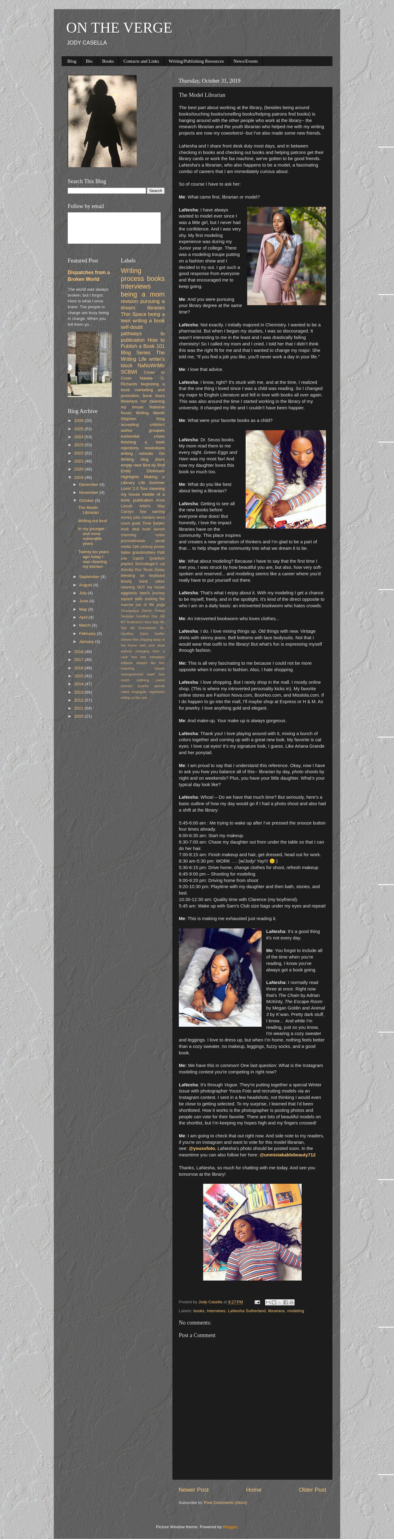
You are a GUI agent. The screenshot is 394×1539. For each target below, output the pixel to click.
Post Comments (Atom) (225, 1502)
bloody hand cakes (143, 581)
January (87, 641)
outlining (143, 680)
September (90, 576)
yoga (161, 605)
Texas (148, 570)
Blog (71, 61)
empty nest (131, 465)
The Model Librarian (88, 510)
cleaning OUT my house (143, 587)
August (86, 585)
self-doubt (132, 327)
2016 (79, 668)
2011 (79, 708)
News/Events (246, 61)
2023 (79, 445)
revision (129, 301)
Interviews (216, 1311)
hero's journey (152, 593)
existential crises (143, 436)
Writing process (132, 274)
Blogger (230, 1527)
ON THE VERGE (119, 27)
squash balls (132, 599)
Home (253, 1489)
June (84, 601)
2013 (79, 692)
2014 (79, 684)
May (83, 609)
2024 (79, 437)
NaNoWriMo (151, 365)
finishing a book (143, 442)
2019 (79, 477)
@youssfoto (202, 1148)
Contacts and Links (141, 61)
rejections (130, 448)
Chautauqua (130, 610)
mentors (148, 517)
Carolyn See (134, 512)
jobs (136, 517)
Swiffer (160, 634)
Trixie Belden (153, 523)
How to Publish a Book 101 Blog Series (143, 346)
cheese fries (130, 639)
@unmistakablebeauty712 (287, 1154)
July (83, 593)
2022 (79, 453)
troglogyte (139, 692)
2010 (79, 716)
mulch (125, 680)
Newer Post (194, 1489)
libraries (156, 307)
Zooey (159, 570)
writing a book (149, 320)
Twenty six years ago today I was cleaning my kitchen (93, 559)
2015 (79, 676)
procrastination (133, 541)
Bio (89, 61)
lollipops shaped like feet (143, 663)
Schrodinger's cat (150, 564)
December (89, 484)
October (87, 500)
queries (143, 686)
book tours (154, 395)
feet (134, 657)
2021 (79, 461)
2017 (79, 659)
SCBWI (129, 372)
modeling (295, 1311)
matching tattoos (143, 668)
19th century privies (148, 547)
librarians (276, 1311)
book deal (130, 529)
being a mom (143, 294)
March (85, 625)
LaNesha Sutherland (247, 1311)
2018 (79, 651)
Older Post (312, 1489)
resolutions (155, 448)
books (198, 1311)
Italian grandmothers (138, 552)
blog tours (153, 459)
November (89, 492)
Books (108, 61)
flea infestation (153, 657)
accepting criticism (143, 424)
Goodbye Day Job (150, 616)
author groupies (143, 430)
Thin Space (134, 314)
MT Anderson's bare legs (140, 622)
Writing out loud (92, 520)
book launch (154, 529)
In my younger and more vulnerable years (91, 536)
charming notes (143, 535)
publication (143, 500)
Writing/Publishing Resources (196, 61)
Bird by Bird (154, 465)
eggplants (129, 593)
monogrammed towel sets (143, 674)
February (88, 633)
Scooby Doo (131, 570)
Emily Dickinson (143, 471)
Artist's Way (152, 506)
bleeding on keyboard (143, 575)
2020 (79, 469)
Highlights (130, 476)
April (84, 617)
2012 (79, 700)
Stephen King (143, 418)
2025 (79, 429)
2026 (79, 420)
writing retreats (137, 453)
